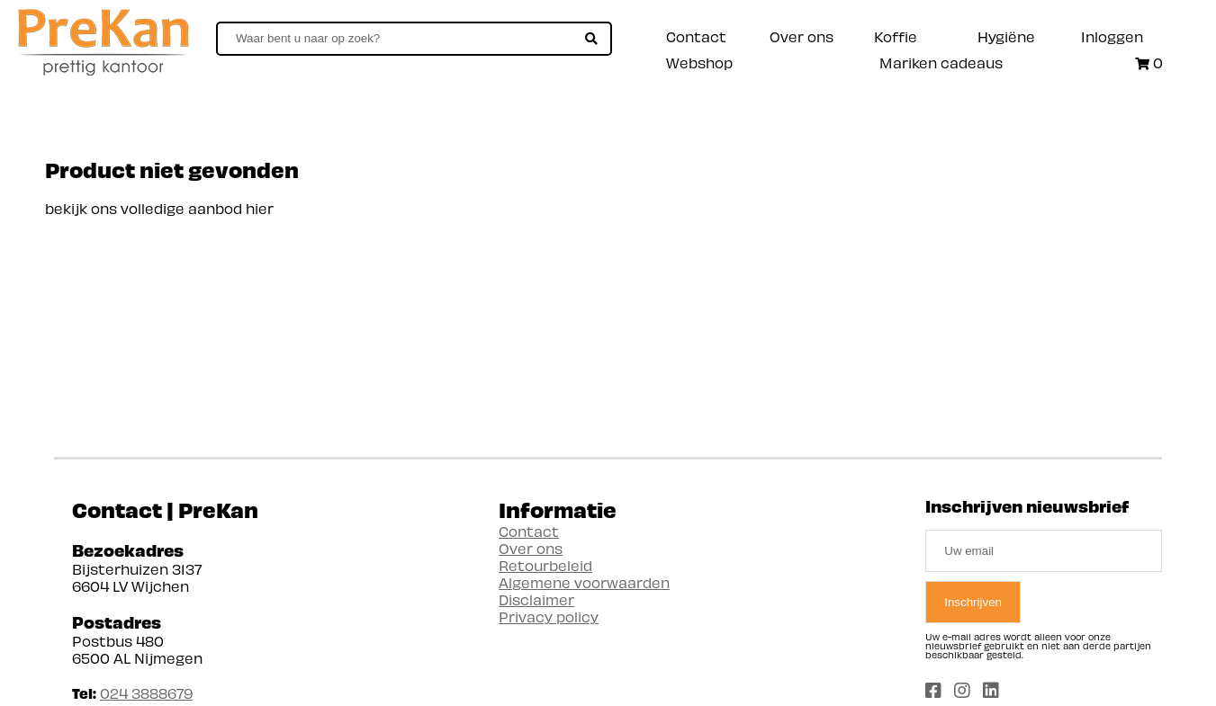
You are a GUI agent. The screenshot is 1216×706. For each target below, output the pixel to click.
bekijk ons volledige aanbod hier (159, 208)
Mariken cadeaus (941, 62)
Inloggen (1112, 36)
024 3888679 (146, 693)
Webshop (699, 62)
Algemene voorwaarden (584, 582)
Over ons (801, 36)
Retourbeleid (545, 565)
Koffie (895, 36)
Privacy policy (549, 616)
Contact (696, 36)
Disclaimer (536, 599)
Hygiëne (1006, 36)
